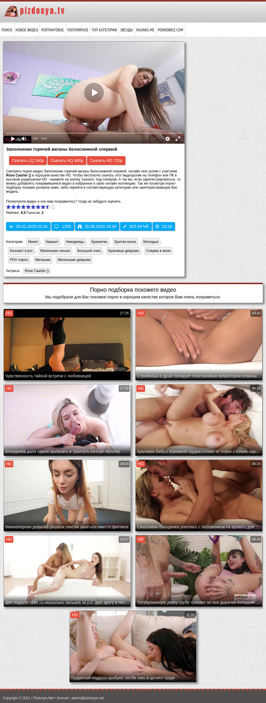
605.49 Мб (136, 226)
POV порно (19, 260)
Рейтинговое (52, 30)
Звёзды (126, 30)
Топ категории (104, 30)
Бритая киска (125, 242)
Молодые (150, 242)
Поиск (6, 30)
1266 (62, 226)
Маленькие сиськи (55, 251)
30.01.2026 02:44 (28, 226)
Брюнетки (99, 242)
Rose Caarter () (36, 271)
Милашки (42, 260)
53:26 (163, 226)
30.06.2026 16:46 (97, 226)
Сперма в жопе (158, 251)
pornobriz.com (170, 30)
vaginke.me (145, 30)
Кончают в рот (21, 251)
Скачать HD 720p (106, 160)
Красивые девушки (123, 251)
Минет (33, 242)
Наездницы (75, 242)
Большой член (89, 251)
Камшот (52, 242)
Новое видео (27, 30)
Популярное (77, 30)
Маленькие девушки (74, 260)
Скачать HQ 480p (66, 160)
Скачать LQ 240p (28, 160)
